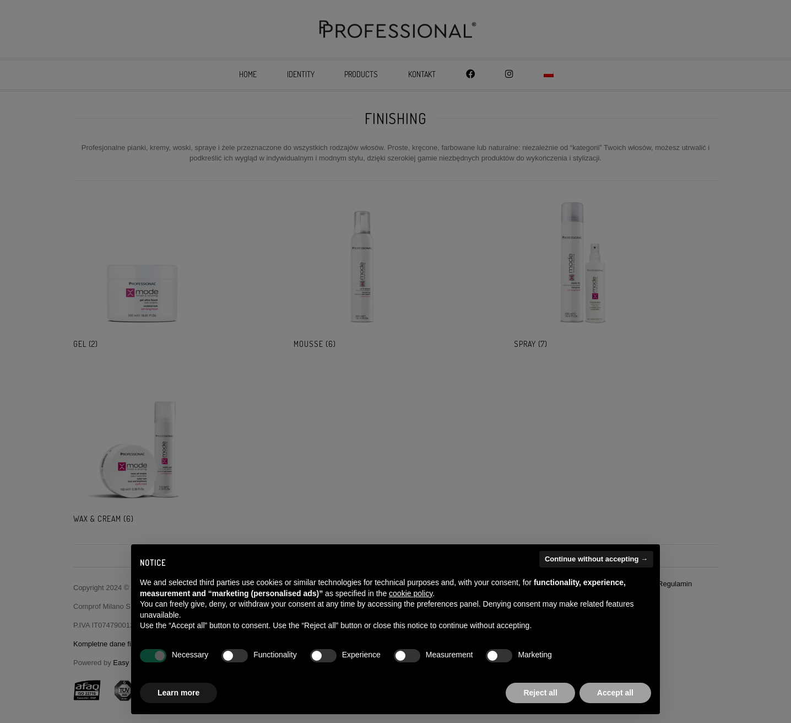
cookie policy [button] (410, 593)
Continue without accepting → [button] (596, 559)
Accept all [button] (615, 692)
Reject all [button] (540, 692)
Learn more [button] (178, 692)
